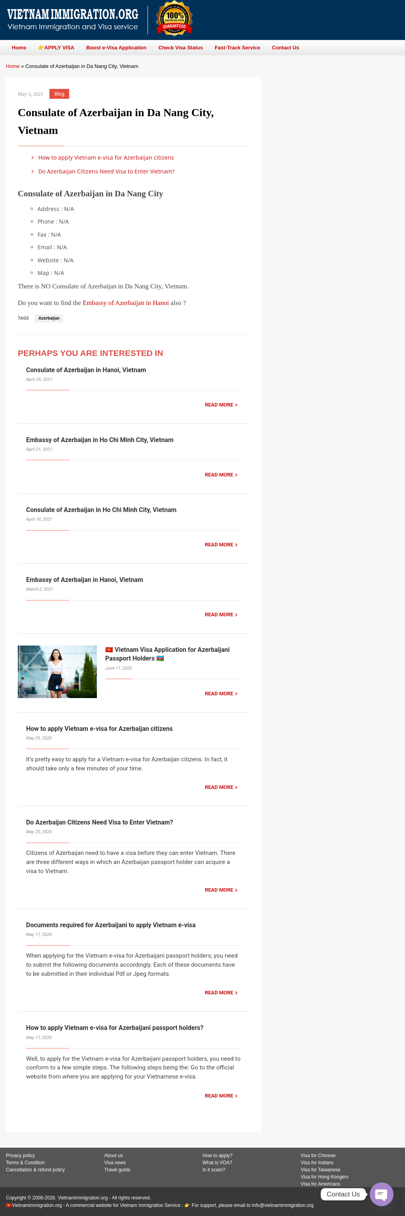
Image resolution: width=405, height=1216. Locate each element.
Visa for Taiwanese (321, 1170)
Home (13, 66)
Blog (59, 94)
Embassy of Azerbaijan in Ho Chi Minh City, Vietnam (100, 440)
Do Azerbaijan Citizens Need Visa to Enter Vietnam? (101, 171)
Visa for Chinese (318, 1155)
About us (113, 1155)
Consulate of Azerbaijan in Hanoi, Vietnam (86, 370)
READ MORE (219, 405)
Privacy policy (20, 1155)
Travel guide (117, 1170)
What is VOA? (217, 1162)
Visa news (115, 1162)
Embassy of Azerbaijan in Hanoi (126, 303)
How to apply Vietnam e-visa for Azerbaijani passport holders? (115, 1028)
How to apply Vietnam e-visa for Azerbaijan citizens (101, 157)
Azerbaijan (48, 318)
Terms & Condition (25, 1162)
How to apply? (217, 1155)
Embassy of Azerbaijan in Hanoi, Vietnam (84, 580)
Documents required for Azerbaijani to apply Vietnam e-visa (111, 925)
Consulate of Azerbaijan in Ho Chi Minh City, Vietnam (101, 510)
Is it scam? (213, 1170)
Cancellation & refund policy (35, 1170)
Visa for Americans (321, 1184)
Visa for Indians (317, 1162)
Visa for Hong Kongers (325, 1177)
